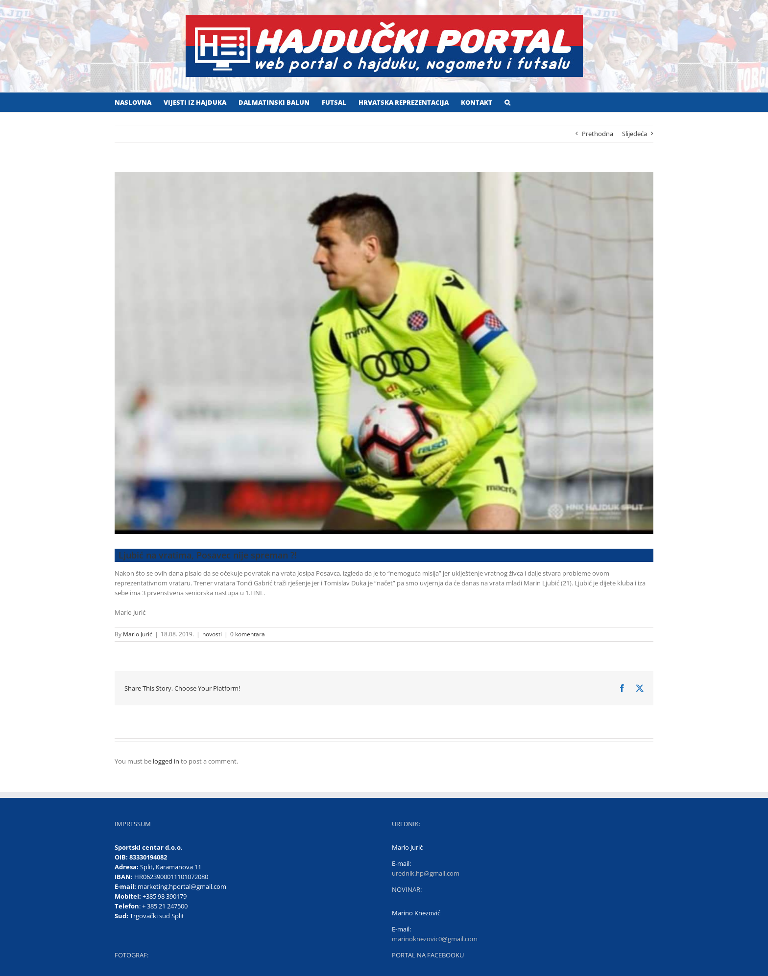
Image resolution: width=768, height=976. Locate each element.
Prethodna (597, 133)
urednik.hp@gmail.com (425, 873)
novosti (212, 634)
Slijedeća (634, 133)
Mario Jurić (137, 634)
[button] (507, 102)
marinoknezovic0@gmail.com (435, 938)
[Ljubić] (384, 353)
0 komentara (247, 634)
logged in (166, 761)
